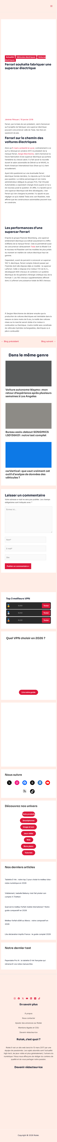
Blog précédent (10, 341)
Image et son (28, 827)
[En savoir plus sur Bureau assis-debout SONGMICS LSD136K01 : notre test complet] (28, 416)
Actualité (10, 57)
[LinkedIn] (31, 998)
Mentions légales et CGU (28, 1028)
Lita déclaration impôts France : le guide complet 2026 (28, 934)
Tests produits (28, 814)
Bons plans (28, 846)
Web (29, 840)
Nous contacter (28, 1018)
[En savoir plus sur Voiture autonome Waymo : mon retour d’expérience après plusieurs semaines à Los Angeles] (28, 373)
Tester (46, 606)
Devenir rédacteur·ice (28, 1032)
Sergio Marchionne (26, 154)
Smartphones (29, 820)
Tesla (33, 246)
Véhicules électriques (26, 57)
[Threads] (35, 998)
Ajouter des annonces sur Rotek (28, 1023)
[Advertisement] (28, 734)
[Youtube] (27, 998)
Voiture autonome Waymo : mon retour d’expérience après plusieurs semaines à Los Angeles (28, 393)
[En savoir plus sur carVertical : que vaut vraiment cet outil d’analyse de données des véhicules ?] (28, 455)
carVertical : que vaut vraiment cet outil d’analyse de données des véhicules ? (27, 474)
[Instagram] (15, 998)
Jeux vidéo (28, 833)
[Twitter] (23, 998)
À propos (28, 1013)
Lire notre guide (28, 692)
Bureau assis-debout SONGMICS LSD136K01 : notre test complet (27, 433)
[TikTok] (39, 998)
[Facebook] (19, 998)
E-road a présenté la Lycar (23, 148)
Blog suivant (48, 341)
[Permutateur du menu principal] (51, 6)
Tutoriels (28, 853)
